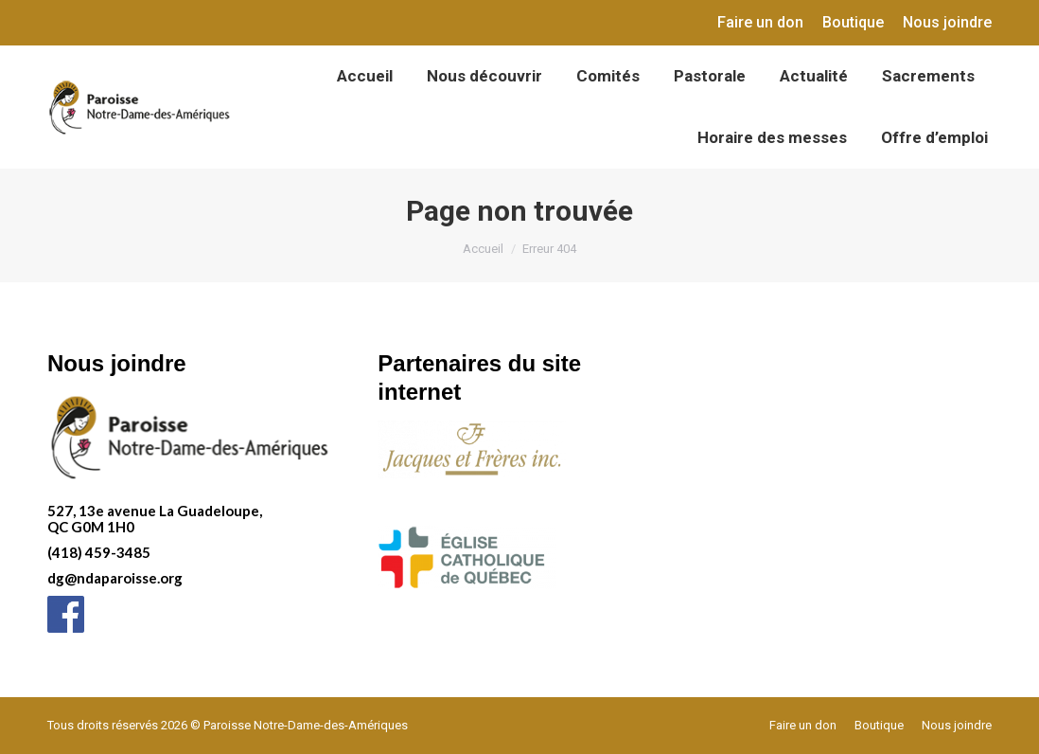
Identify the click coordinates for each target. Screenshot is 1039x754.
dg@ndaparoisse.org (115, 577)
